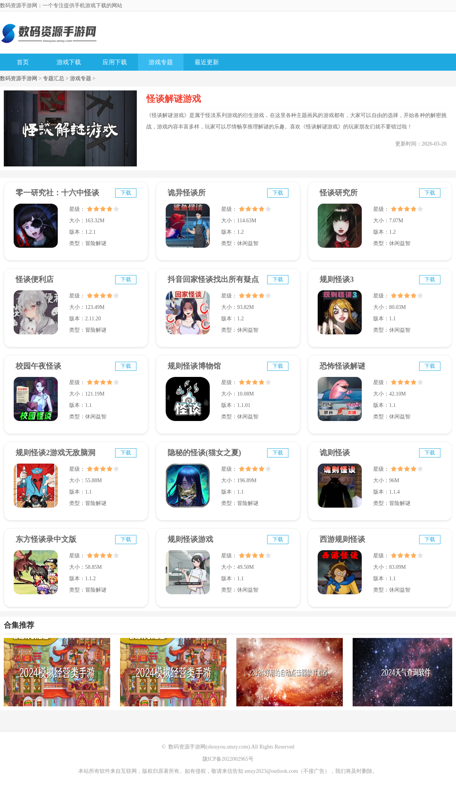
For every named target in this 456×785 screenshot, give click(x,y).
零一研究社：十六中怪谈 (57, 192)
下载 (125, 193)
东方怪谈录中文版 (46, 539)
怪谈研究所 (339, 192)
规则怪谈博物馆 (194, 366)
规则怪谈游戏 (190, 539)
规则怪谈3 (337, 279)
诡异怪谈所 (187, 192)
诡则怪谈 (335, 452)
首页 (23, 62)
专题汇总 (53, 78)
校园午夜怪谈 (38, 366)
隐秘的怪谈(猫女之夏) (204, 452)
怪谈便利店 (35, 279)
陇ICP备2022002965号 (228, 759)
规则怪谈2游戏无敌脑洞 (55, 452)
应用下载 (115, 62)
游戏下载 (69, 62)
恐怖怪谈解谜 (342, 366)
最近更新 (207, 62)
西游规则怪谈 (342, 539)
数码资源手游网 (18, 78)
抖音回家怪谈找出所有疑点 (213, 279)
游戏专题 (161, 62)
